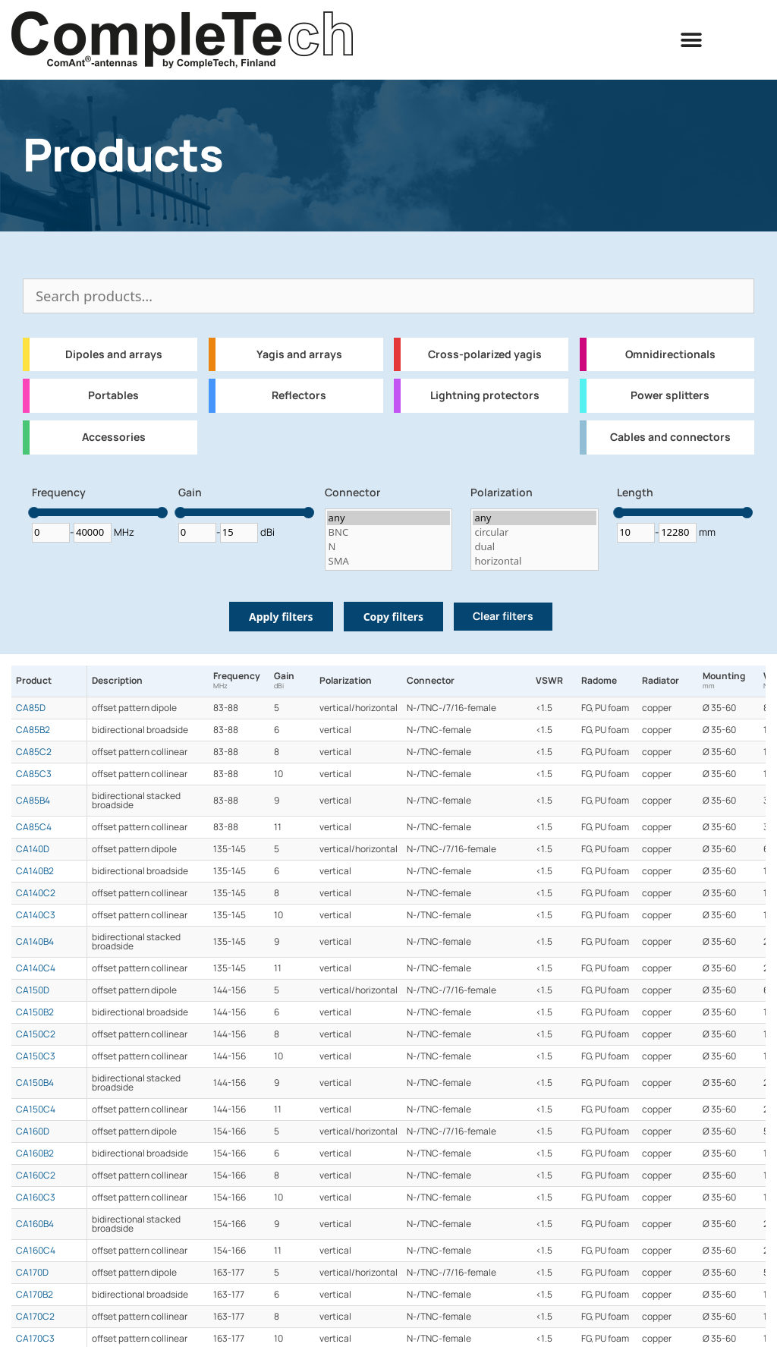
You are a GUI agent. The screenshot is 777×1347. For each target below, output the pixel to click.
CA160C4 (35, 1251)
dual (534, 547)
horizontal (534, 561)
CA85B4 (33, 801)
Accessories (114, 437)
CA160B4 (35, 1224)
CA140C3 (35, 915)
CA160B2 (35, 1153)
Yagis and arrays (299, 354)
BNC (389, 532)
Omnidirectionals (670, 354)
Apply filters (281, 616)
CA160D (32, 1131)
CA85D (31, 708)
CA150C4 (35, 1109)
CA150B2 (35, 1012)
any (389, 518)
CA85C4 (34, 827)
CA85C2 (34, 752)
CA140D (32, 849)
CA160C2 (35, 1175)
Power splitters (670, 395)
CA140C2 (35, 893)
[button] (692, 40)
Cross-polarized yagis (485, 354)
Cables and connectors (670, 437)
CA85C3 (34, 774)
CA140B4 (35, 942)
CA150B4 (35, 1083)
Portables (113, 395)
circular (534, 532)
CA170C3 (35, 1339)
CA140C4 (35, 968)
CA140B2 (35, 871)
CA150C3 (35, 1056)
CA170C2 (35, 1317)
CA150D (32, 990)
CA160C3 (35, 1197)
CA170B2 (34, 1295)
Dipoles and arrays (113, 354)
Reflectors (299, 395)
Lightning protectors (484, 395)
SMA (389, 561)
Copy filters (393, 616)
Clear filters (503, 616)
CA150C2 (35, 1034)
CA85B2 (33, 730)
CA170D (32, 1273)
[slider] (33, 512)
